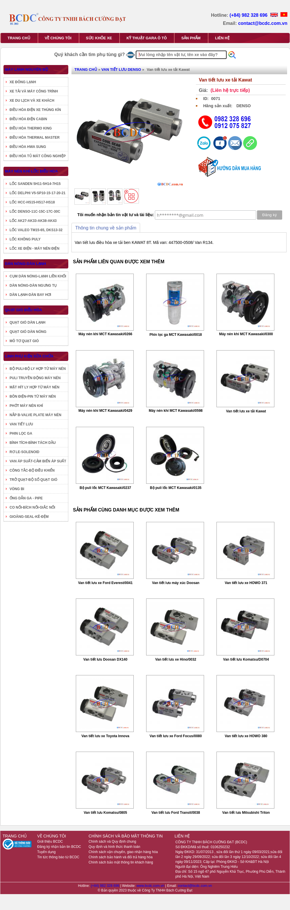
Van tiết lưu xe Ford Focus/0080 (176, 736)
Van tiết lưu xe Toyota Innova (105, 736)
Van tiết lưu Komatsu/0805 (105, 813)
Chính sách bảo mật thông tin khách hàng (121, 862)
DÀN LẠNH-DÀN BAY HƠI (30, 295)
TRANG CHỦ (19, 38)
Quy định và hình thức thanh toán (114, 847)
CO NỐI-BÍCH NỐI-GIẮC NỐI (32, 507)
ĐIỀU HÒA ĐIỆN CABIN (28, 119)
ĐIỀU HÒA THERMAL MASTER (35, 138)
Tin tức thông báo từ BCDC (58, 857)
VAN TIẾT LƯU (21, 424)
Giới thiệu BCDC (50, 841)
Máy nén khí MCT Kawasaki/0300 (246, 334)
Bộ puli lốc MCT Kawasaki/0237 (105, 488)
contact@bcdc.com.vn (262, 23)
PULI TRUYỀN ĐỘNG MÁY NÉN (35, 378)
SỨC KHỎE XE (99, 38)
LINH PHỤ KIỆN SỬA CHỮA (29, 356)
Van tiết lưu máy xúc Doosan (175, 583)
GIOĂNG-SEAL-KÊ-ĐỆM (29, 517)
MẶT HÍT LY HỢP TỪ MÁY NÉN (34, 387)
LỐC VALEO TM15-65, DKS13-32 (36, 230)
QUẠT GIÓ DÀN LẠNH (27, 322)
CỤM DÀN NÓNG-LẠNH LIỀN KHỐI (38, 276)
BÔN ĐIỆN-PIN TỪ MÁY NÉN (33, 396)
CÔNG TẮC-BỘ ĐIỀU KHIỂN (32, 470)
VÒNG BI (17, 489)
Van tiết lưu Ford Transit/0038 (175, 813)
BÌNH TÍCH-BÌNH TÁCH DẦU (33, 443)
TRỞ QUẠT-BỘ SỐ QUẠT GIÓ (33, 480)
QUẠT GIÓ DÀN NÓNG (28, 332)
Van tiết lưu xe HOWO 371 (246, 583)
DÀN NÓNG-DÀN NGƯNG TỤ (33, 285)
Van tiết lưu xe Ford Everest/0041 (105, 583)
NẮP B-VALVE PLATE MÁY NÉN (35, 415)
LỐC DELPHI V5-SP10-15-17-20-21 (37, 193)
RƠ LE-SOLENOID (24, 452)
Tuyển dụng (46, 852)
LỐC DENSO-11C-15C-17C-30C (35, 212)
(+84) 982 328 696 (249, 15)
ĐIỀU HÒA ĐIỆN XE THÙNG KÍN (35, 110)
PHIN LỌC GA (21, 433)
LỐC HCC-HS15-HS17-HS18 (32, 202)
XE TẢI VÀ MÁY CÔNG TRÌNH (34, 91)
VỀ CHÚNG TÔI (58, 38)
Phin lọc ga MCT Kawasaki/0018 (175, 335)
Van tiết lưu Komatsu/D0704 (246, 659)
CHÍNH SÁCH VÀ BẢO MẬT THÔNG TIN (126, 836)
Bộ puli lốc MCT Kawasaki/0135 (175, 488)
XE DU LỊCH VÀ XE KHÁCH (32, 101)
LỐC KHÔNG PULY (25, 239)
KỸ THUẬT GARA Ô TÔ (146, 38)
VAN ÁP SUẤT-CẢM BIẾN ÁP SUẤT (38, 461)
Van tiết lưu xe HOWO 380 (246, 736)
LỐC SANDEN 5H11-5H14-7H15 (35, 184)
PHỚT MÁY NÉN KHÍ (26, 406)
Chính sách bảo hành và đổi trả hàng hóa (121, 857)
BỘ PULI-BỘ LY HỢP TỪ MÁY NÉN (38, 369)
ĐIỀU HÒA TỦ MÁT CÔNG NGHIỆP (38, 156)
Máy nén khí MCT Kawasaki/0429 (105, 411)
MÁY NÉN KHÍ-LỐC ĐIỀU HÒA (31, 171)
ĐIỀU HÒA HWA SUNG (28, 147)
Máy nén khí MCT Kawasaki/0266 (105, 334)
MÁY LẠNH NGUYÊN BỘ (26, 69)
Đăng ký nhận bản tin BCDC (59, 847)
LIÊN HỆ (222, 38)
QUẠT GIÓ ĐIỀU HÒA (23, 310)
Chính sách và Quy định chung (112, 841)
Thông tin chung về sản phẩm (105, 227)
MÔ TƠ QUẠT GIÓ (24, 341)
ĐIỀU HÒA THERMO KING (31, 128)
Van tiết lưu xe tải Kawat (246, 411)
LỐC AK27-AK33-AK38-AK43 (33, 221)
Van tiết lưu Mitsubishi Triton (246, 813)
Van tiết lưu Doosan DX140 (105, 659)
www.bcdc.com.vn (151, 886)
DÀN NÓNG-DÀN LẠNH (25, 264)
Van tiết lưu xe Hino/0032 (175, 659)
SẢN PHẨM (191, 38)
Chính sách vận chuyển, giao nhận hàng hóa (123, 852)
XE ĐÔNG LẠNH (23, 82)
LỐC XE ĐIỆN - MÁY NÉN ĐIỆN (34, 249)
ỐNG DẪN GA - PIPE (26, 498)
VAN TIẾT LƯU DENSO (121, 69)
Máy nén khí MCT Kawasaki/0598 (176, 411)
